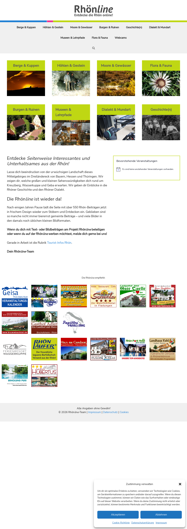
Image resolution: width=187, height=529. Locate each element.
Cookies (124, 412)
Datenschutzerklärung (142, 522)
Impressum (161, 522)
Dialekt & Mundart (159, 27)
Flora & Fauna (100, 38)
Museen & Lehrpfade (72, 38)
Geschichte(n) (134, 27)
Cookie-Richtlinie (121, 522)
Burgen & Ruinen (109, 27)
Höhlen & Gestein (53, 27)
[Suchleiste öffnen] (93, 48)
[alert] (146, 169)
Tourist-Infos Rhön (59, 243)
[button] (180, 484)
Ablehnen (161, 514)
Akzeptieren (118, 514)
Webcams (121, 38)
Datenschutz (110, 412)
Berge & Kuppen (26, 27)
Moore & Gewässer (81, 27)
